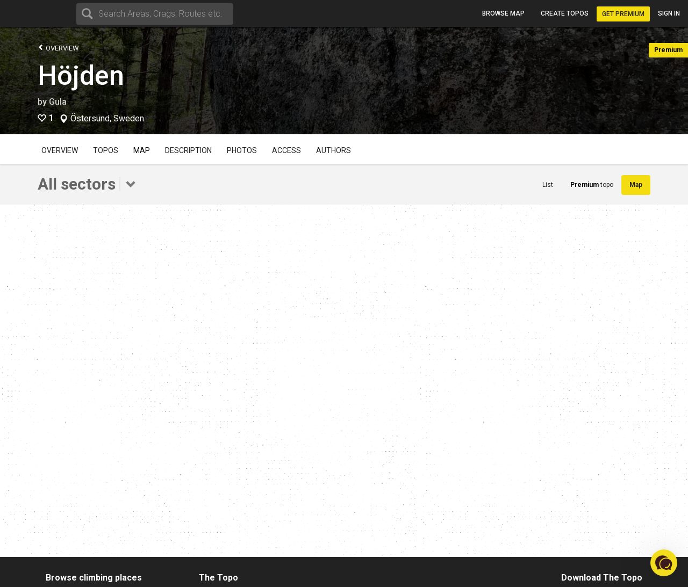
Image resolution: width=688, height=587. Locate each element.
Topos (105, 150)
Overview (58, 47)
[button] (663, 562)
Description (188, 150)
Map (141, 150)
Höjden (81, 75)
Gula (58, 102)
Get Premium (623, 14)
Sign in (669, 13)
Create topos (565, 13)
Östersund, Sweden (107, 118)
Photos (242, 150)
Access (286, 150)
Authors (333, 150)
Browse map (503, 13)
